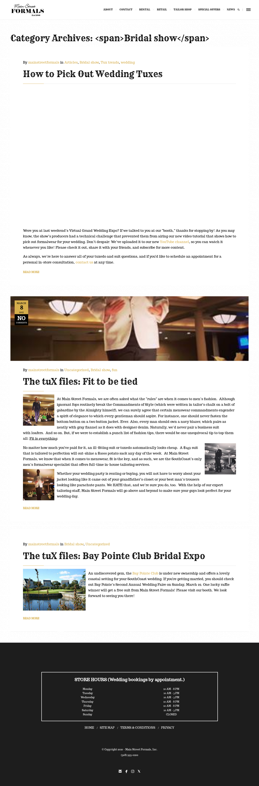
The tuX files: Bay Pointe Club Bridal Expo (114, 555)
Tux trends (110, 62)
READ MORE (31, 272)
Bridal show (89, 62)
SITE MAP (107, 728)
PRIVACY (167, 728)
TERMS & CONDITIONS (137, 728)
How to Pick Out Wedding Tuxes (93, 74)
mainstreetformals (43, 62)
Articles (71, 62)
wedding (128, 62)
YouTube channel (174, 242)
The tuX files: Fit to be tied (80, 379)
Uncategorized (76, 367)
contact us (84, 262)
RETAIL (160, 9)
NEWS (229, 9)
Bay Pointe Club (145, 572)
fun (114, 367)
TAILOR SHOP (180, 9)
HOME (89, 728)
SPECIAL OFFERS (207, 9)
